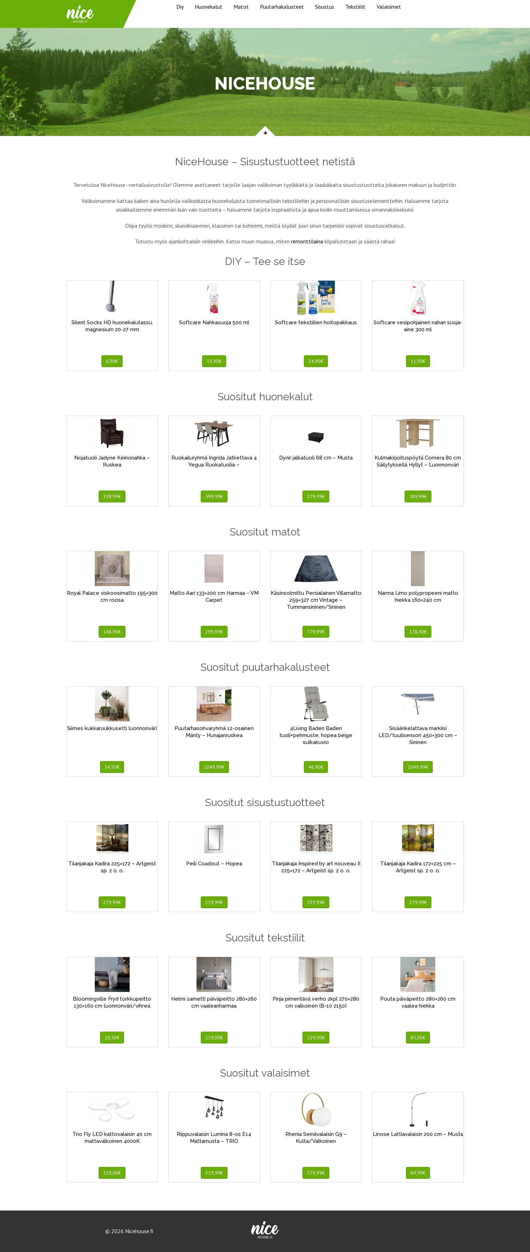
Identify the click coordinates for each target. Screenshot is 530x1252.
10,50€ (112, 1037)
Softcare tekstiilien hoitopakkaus (316, 322)
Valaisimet (389, 6)
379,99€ (316, 1173)
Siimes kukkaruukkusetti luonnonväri (112, 728)
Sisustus (324, 6)
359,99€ (112, 496)
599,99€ (214, 496)
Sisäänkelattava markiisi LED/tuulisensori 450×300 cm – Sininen (417, 735)
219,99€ (214, 902)
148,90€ (112, 632)
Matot (241, 6)
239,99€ (316, 902)
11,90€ (417, 361)
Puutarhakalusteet (282, 6)
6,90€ (112, 361)
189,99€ (418, 496)
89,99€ (417, 1173)
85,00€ (417, 1037)
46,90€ (315, 767)
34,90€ (315, 361)
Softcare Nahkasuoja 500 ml (214, 322)
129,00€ (316, 1037)
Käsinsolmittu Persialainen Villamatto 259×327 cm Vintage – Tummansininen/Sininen (316, 600)
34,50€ (112, 767)
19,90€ (214, 361)
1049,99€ (214, 767)
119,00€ (214, 1037)
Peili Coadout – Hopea (214, 863)
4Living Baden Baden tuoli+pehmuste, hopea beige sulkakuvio (315, 735)
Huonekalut (208, 6)
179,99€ (316, 496)
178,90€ (418, 632)
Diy (180, 6)
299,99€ (214, 632)
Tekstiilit (355, 6)
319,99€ (214, 1173)
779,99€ (316, 632)
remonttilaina (307, 241)
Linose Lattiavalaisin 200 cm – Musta (418, 1134)
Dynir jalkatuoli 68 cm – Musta (316, 458)
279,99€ (112, 902)
